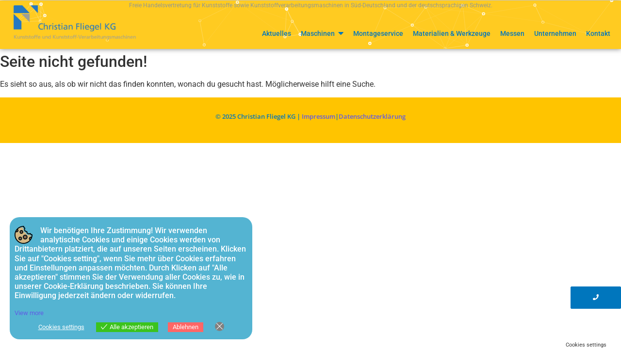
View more (29, 313)
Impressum (318, 116)
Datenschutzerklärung (372, 116)
